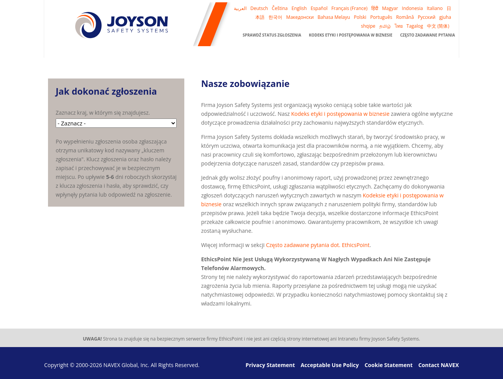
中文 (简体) (438, 26)
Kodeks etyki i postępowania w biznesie (350, 35)
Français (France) (349, 8)
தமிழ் (385, 26)
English (299, 8)
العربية (240, 8)
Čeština (280, 8)
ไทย (399, 26)
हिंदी (374, 8)
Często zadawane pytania (427, 35)
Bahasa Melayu (334, 17)
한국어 (275, 17)
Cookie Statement (388, 365)
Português (381, 17)
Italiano (435, 8)
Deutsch (259, 8)
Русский (426, 17)
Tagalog (415, 26)
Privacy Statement (270, 365)
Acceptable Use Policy (330, 365)
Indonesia (412, 8)
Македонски (300, 17)
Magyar (390, 8)
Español (319, 8)
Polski (360, 17)
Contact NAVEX (438, 365)
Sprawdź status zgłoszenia (272, 35)
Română (405, 17)
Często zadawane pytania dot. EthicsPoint (318, 245)
